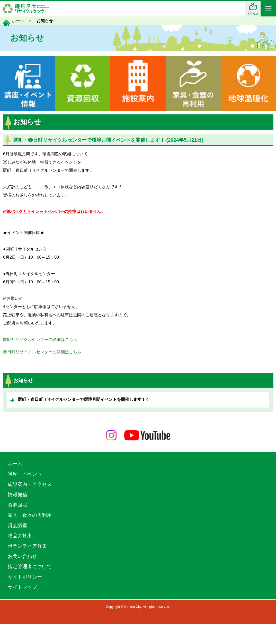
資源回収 (17, 505)
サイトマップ (22, 587)
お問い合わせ (22, 556)
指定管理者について (30, 566)
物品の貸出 (20, 535)
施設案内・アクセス (30, 484)
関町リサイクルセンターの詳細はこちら (40, 339)
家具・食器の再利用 (30, 515)
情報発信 (17, 494)
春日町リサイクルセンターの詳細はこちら (42, 352)
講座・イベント (25, 474)
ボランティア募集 (27, 546)
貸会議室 (17, 525)
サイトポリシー (25, 577)
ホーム (18, 21)
